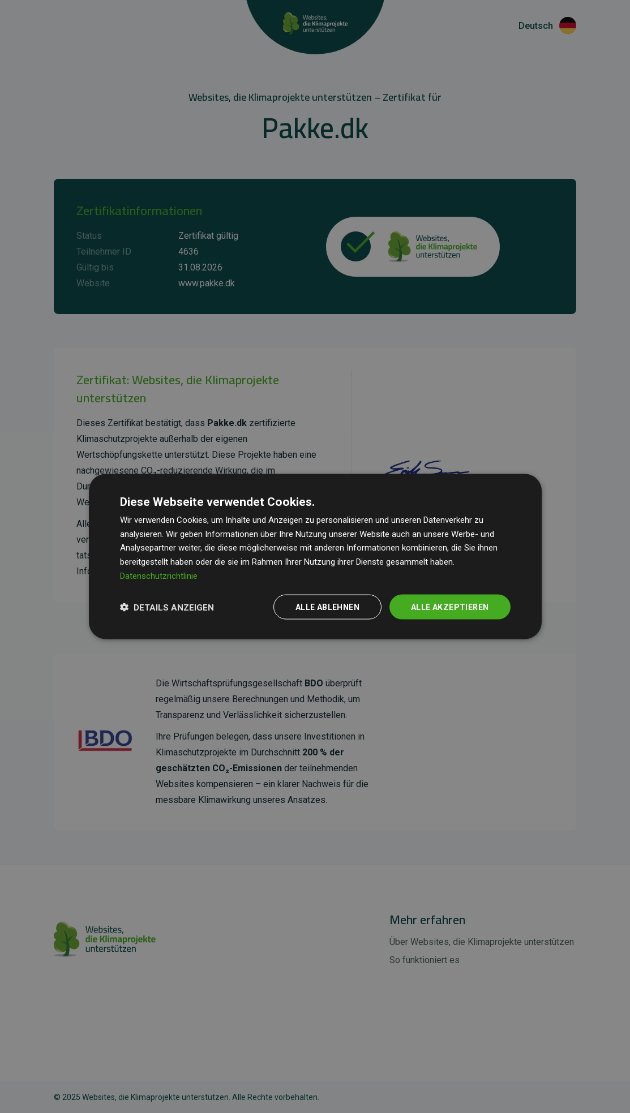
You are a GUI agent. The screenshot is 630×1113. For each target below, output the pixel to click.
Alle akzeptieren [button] (449, 606)
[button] (167, 607)
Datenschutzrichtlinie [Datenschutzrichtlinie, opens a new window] (159, 575)
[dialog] (315, 556)
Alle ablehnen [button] (327, 606)
